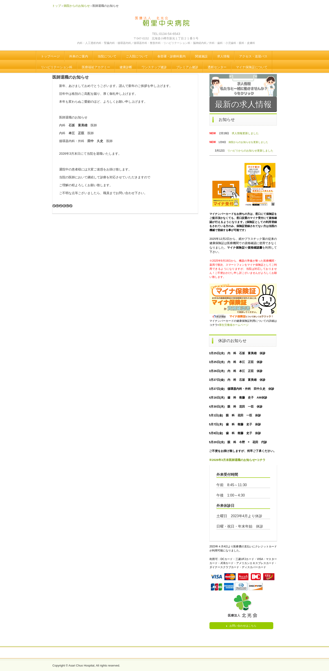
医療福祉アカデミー (96, 67)
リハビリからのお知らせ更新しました (250, 150)
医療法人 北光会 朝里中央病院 (165, 23)
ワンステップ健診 (154, 67)
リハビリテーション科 (56, 67)
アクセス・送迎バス (253, 56)
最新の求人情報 (243, 104)
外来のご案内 (78, 56)
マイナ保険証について (251, 67)
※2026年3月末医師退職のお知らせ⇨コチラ (237, 460)
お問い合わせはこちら (242, 625)
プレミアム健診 (187, 67)
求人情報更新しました (245, 133)
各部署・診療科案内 (171, 56)
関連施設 (201, 56)
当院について (107, 56)
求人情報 (223, 56)
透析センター (217, 67)
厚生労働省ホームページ (234, 324)
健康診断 (126, 67)
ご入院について (137, 56)
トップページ (50, 56)
